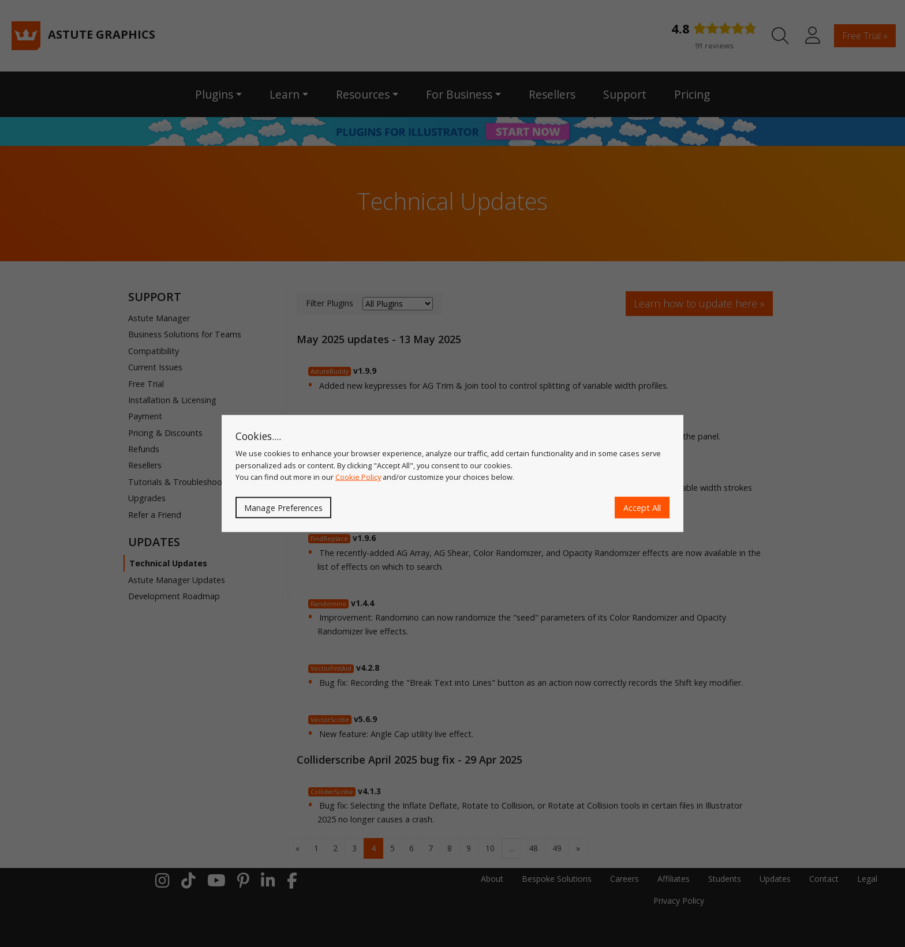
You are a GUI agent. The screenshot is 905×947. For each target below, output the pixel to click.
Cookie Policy (358, 477)
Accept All (642, 507)
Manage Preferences (283, 507)
